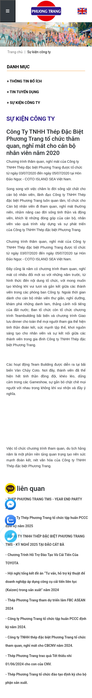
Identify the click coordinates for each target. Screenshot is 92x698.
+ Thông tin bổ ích (24, 81)
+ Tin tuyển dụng (23, 92)
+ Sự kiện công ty (23, 103)
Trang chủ (15, 52)
